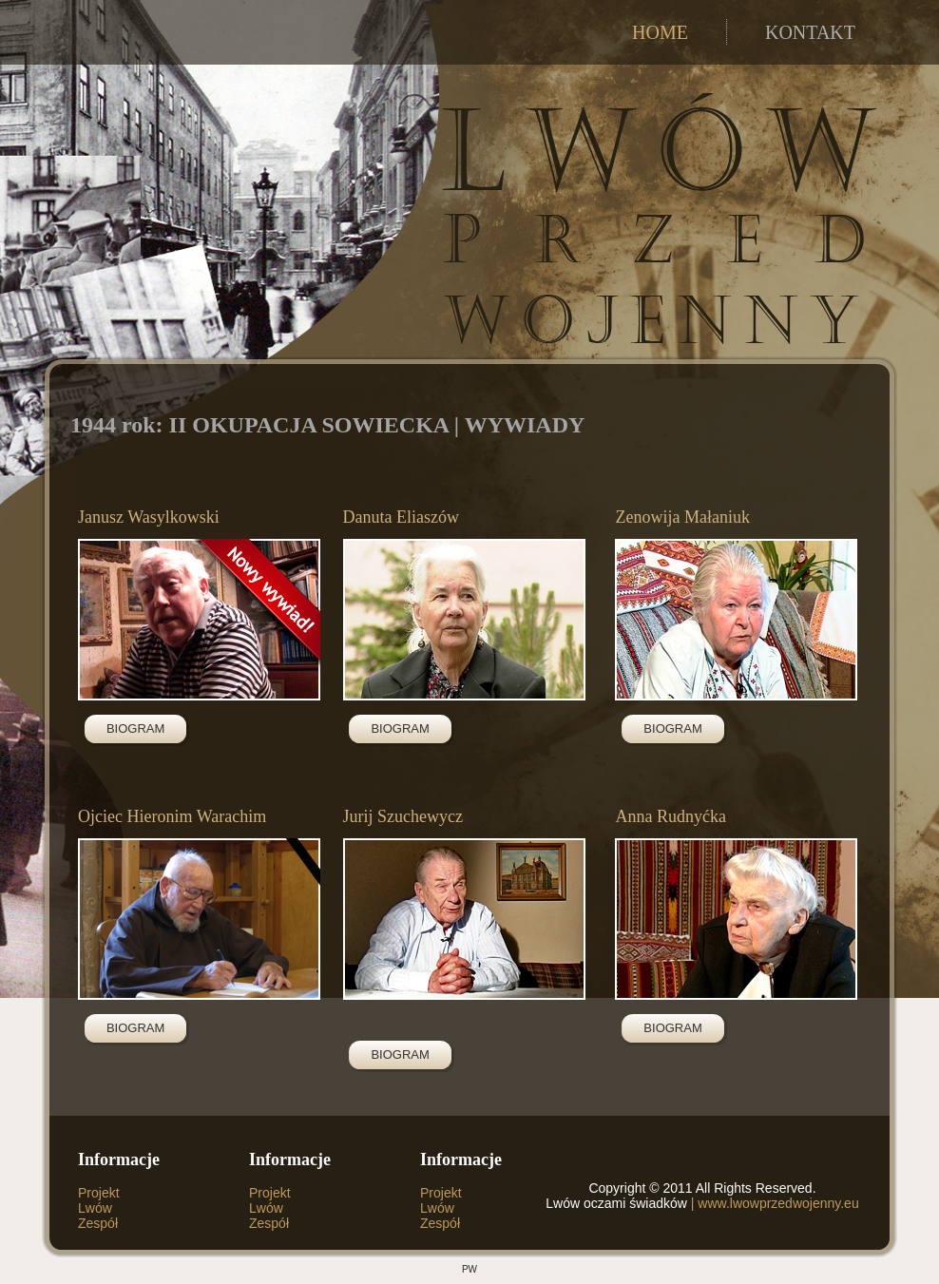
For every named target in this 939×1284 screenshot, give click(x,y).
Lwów (95, 1208)
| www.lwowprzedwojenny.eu (773, 1203)
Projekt (99, 1192)
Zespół (98, 1223)
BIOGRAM (135, 728)
